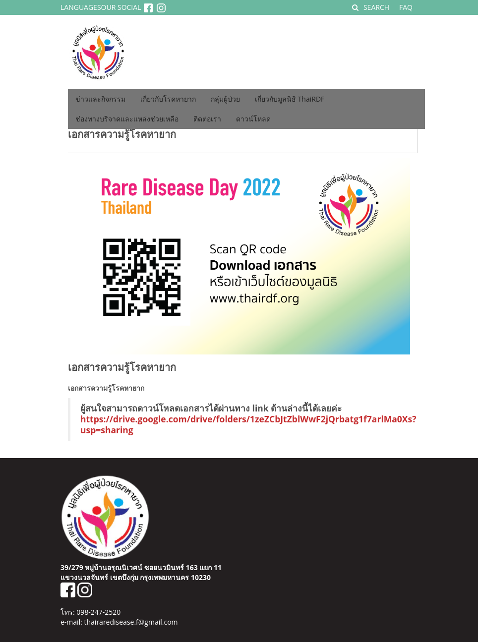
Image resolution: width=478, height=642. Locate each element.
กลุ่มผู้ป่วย (225, 99)
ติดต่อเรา (207, 118)
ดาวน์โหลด (253, 118)
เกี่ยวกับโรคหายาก (168, 99)
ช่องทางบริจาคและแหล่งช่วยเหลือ (127, 118)
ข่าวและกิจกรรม (100, 99)
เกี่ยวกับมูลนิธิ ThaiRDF (289, 99)
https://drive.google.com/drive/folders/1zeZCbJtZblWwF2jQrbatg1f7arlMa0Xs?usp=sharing (248, 424)
